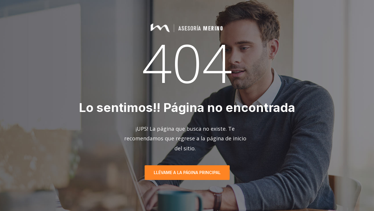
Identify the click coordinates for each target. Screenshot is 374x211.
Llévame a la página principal (187, 172)
